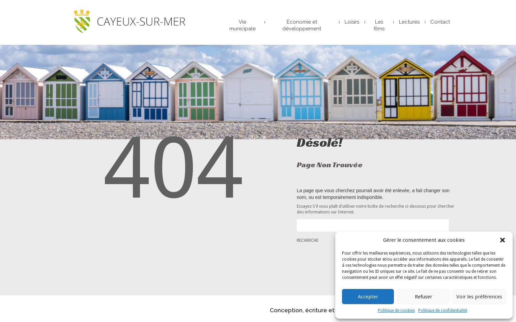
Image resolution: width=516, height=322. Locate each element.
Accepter (368, 297)
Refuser (423, 297)
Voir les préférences (479, 297)
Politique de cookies (396, 310)
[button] (502, 240)
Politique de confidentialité (442, 310)
